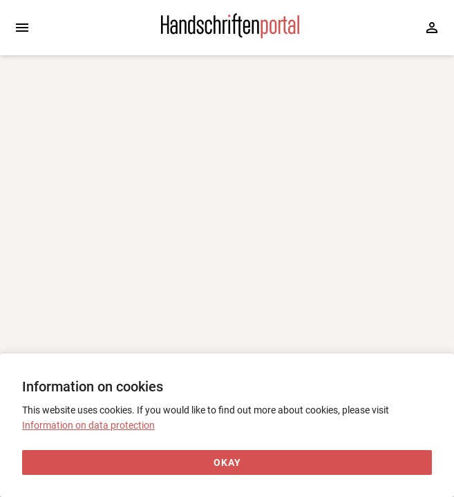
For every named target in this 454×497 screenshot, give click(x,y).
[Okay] (227, 463)
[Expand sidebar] (22, 27)
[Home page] (230, 35)
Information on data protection (88, 425)
